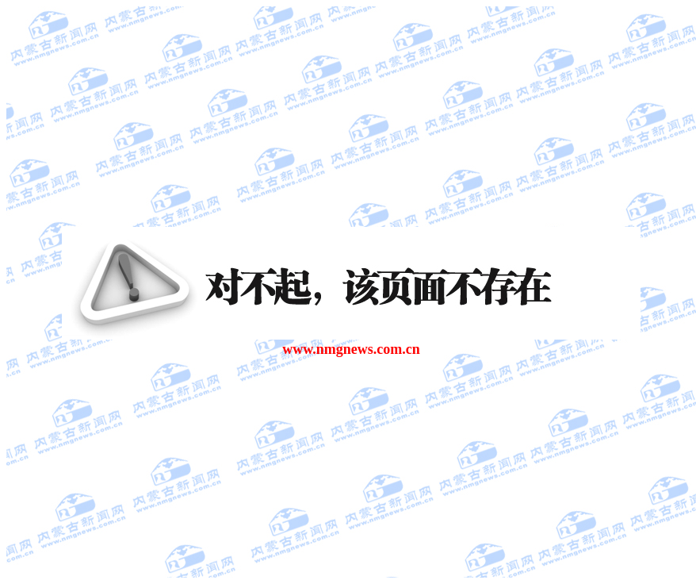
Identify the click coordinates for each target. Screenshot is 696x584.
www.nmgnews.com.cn (351, 349)
